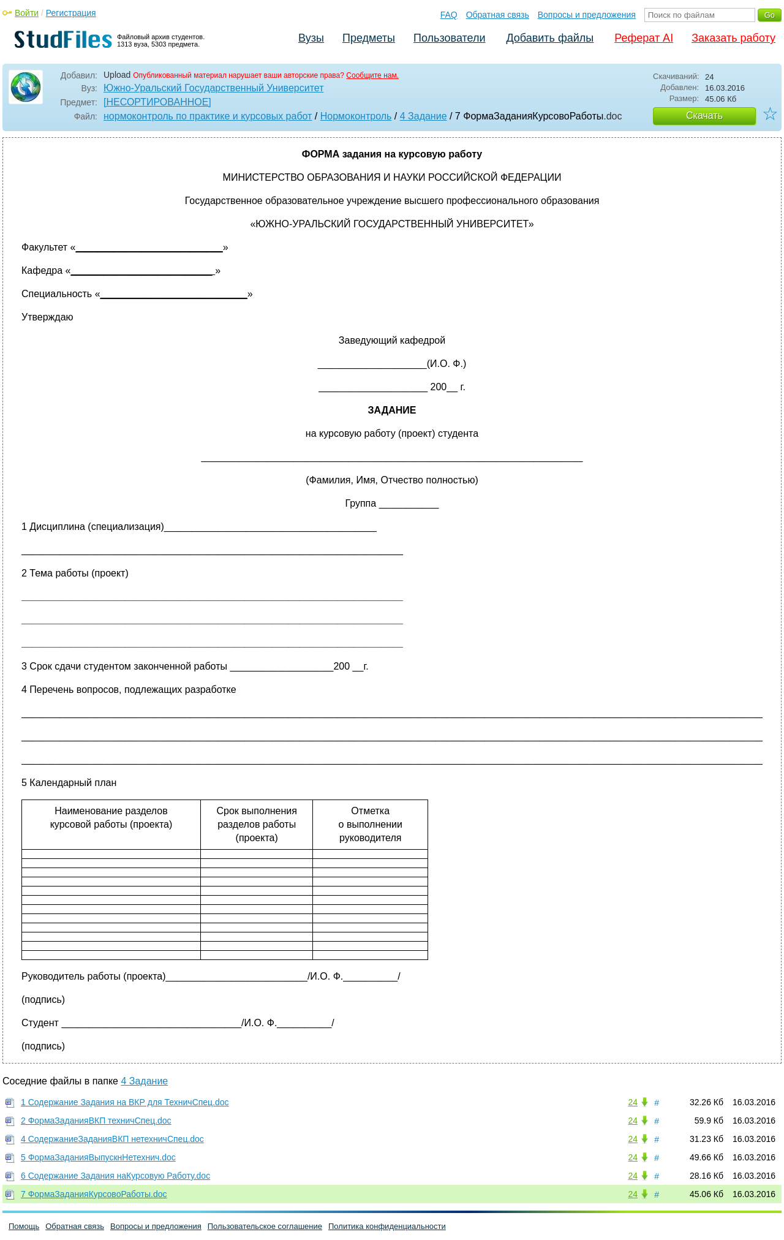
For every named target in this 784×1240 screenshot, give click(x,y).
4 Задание (423, 116)
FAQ (449, 15)
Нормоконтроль (356, 116)
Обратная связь (497, 15)
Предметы (368, 38)
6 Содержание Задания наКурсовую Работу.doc (115, 1176)
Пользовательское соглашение (265, 1226)
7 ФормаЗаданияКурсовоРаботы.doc (94, 1194)
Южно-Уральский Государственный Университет (213, 88)
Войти (27, 13)
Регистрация (71, 13)
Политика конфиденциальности (387, 1226)
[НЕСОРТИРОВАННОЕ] (157, 102)
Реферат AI (643, 38)
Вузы (311, 38)
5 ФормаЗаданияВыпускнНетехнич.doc (98, 1157)
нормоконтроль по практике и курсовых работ (208, 116)
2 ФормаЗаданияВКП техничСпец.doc (96, 1120)
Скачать (704, 115)
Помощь (24, 1226)
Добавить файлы (550, 38)
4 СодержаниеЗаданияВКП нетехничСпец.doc (112, 1139)
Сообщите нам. (372, 75)
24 (633, 1102)
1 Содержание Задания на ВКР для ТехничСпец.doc (125, 1102)
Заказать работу (733, 38)
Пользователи (449, 38)
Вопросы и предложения (587, 15)
